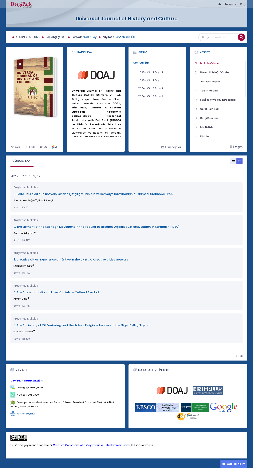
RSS (239, 356)
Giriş (242, 4)
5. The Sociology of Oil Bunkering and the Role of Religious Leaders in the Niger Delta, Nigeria (81, 325)
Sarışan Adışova (24, 233)
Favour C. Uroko (23, 331)
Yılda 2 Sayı (89, 37)
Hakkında (84, 52)
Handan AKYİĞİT (125, 37)
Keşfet (205, 52)
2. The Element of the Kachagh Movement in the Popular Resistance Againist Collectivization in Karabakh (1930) (97, 227)
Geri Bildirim (236, 464)
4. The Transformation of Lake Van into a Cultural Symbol (56, 292)
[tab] (22, 161)
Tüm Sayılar (171, 147)
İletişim (236, 147)
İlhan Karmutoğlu (24, 200)
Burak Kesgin (46, 200)
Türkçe (229, 4)
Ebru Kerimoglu (23, 266)
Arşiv (142, 52)
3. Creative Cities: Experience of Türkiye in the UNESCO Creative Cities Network (71, 259)
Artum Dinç (20, 298)
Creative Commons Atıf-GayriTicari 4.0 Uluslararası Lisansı (91, 445)
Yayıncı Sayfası (26, 413)
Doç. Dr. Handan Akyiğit (26, 380)
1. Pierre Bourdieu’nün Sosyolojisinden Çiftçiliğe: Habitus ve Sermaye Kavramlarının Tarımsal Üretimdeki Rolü (93, 194)
